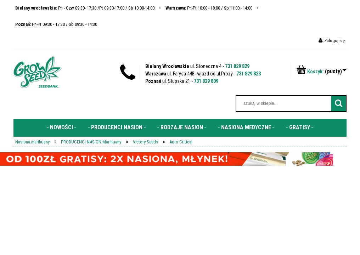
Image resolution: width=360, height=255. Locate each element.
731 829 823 (248, 73)
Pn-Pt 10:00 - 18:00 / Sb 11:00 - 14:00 (208, 8)
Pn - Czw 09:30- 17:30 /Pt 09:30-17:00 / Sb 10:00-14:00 (84, 8)
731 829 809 (206, 81)
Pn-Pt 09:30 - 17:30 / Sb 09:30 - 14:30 (56, 24)
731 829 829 (237, 66)
